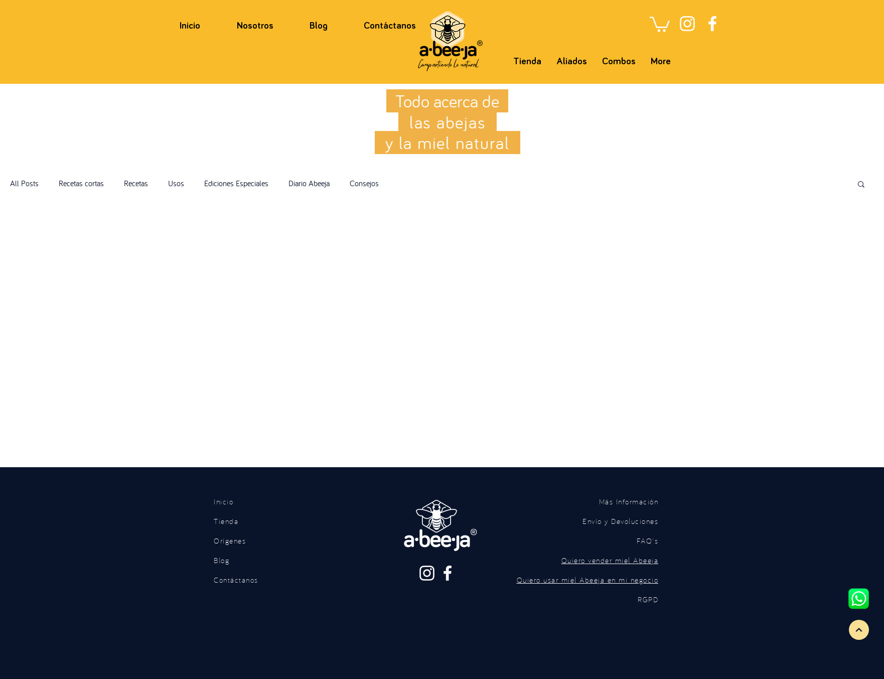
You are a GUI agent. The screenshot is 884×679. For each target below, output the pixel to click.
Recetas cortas (81, 183)
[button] (660, 23)
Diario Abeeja (309, 183)
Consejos (364, 183)
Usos (176, 183)
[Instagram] (687, 24)
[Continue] (859, 630)
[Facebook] (712, 24)
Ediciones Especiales (236, 183)
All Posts (24, 183)
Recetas (136, 183)
